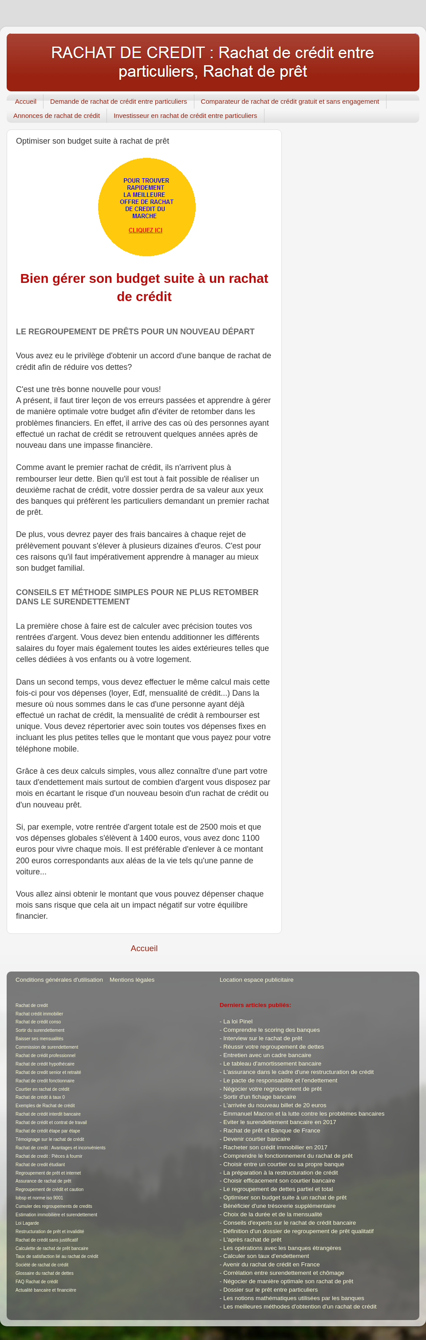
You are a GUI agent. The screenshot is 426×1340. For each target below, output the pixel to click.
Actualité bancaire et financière (46, 1290)
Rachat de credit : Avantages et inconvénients (61, 1147)
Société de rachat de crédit (42, 1264)
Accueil (25, 101)
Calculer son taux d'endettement (266, 1256)
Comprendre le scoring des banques (271, 1030)
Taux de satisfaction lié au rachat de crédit (57, 1256)
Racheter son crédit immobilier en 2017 (275, 1147)
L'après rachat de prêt (252, 1239)
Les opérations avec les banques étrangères (282, 1248)
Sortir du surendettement (40, 1030)
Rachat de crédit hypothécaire (45, 1064)
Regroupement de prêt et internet (48, 1173)
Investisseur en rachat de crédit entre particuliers (185, 115)
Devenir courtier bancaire (256, 1139)
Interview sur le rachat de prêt (262, 1038)
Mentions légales (132, 979)
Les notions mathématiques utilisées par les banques (293, 1298)
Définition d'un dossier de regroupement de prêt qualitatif (298, 1231)
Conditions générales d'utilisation (59, 979)
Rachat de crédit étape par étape (48, 1130)
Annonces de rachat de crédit (56, 115)
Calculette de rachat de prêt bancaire (52, 1248)
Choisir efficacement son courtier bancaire (279, 1180)
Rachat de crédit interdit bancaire (48, 1114)
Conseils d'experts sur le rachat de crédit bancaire (289, 1222)
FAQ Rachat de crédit (37, 1281)
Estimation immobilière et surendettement (56, 1214)
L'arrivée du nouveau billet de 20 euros (274, 1105)
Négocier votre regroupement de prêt (272, 1088)
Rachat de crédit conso (38, 1021)
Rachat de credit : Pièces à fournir (49, 1156)
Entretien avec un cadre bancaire (267, 1055)
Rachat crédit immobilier (39, 1013)
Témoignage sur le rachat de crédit (50, 1139)
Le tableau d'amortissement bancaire (272, 1063)
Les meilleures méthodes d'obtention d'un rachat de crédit (299, 1306)
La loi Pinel (237, 1021)
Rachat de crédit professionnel (45, 1055)
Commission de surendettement (47, 1047)
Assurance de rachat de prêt (43, 1181)
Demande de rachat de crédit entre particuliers (118, 101)
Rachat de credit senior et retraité (48, 1072)
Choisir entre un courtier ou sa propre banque (283, 1164)
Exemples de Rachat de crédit (45, 1105)
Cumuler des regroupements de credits (54, 1206)
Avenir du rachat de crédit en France (271, 1264)
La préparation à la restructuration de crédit (280, 1172)
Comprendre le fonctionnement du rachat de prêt (287, 1155)
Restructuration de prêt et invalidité (50, 1231)
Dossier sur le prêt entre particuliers (270, 1289)
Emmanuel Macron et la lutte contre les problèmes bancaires (303, 1113)
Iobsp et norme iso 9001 (39, 1197)
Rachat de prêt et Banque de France (271, 1130)
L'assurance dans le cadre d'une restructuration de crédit (298, 1072)
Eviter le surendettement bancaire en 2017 (279, 1122)
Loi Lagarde (27, 1223)
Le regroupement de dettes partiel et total (278, 1189)
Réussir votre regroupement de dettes (273, 1046)
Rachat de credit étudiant (40, 1164)
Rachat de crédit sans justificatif (47, 1240)
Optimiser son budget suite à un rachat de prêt (285, 1197)
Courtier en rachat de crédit (42, 1089)
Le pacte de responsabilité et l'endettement (280, 1080)
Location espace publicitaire (257, 979)
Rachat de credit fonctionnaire (45, 1080)
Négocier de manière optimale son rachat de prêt (288, 1281)
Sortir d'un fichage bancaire (259, 1096)
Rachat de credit (32, 1005)
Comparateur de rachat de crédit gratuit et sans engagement (290, 101)
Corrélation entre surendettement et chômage (283, 1272)
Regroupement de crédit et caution (49, 1189)
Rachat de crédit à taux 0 (40, 1097)
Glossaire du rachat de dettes (45, 1273)
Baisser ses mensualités (39, 1038)
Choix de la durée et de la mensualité (272, 1214)
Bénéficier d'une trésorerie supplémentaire (279, 1206)
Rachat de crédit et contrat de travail (51, 1122)
